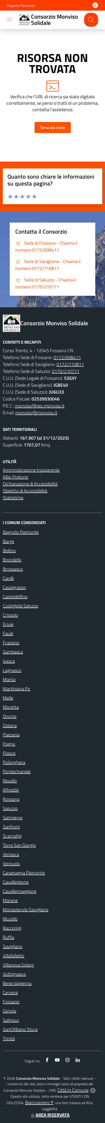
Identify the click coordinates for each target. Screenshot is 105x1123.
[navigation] (9, 19)
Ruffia (8, 937)
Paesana (11, 734)
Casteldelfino (15, 596)
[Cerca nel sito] (91, 20)
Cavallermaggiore (19, 891)
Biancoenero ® (39, 1102)
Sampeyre (12, 817)
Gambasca (13, 651)
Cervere (10, 992)
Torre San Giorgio (19, 845)
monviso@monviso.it (36, 412)
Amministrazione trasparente (31, 469)
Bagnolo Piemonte (21, 532)
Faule (8, 633)
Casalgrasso (14, 587)
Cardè (8, 578)
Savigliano (12, 946)
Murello (10, 918)
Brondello (12, 559)
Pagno (9, 743)
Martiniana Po (16, 688)
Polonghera (14, 762)
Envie (8, 624)
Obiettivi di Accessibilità (25, 490)
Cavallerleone (16, 881)
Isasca (9, 661)
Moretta (11, 707)
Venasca (11, 854)
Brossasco (13, 568)
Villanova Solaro (18, 964)
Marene (10, 900)
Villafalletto (13, 955)
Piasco (9, 753)
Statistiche (13, 497)
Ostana (10, 725)
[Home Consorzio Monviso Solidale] (48, 20)
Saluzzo (10, 808)
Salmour (11, 1020)
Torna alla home (52, 127)
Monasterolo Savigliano (25, 909)
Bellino (9, 550)
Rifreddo (11, 789)
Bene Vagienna (17, 983)
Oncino (9, 716)
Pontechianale (17, 771)
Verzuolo (11, 863)
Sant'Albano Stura (20, 1029)
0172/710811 (70, 364)
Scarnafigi (12, 835)
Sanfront (11, 826)
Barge (8, 541)
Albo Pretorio (15, 476)
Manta (9, 679)
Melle (8, 697)
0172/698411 (67, 357)
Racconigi (12, 927)
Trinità (9, 1038)
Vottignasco (14, 974)
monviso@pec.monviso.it (39, 405)
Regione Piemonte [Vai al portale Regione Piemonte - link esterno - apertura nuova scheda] (21, 5)
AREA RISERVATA (50, 1114)
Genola (9, 1010)
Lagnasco (12, 670)
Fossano (11, 1001)
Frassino (11, 642)
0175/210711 (65, 371)
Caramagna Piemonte (24, 872)
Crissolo (10, 614)
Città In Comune (73, 1090)
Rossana (11, 799)
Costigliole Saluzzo (20, 605)
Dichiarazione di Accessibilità (30, 483)
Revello (10, 780)
